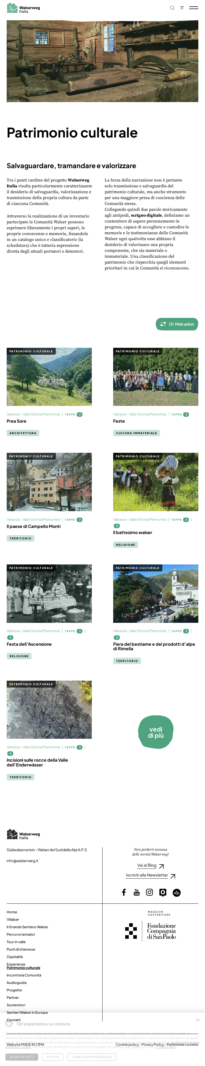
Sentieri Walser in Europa (27, 1012)
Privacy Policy (152, 1044)
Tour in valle (16, 942)
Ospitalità (15, 957)
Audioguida (16, 982)
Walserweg (23, 7)
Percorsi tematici (21, 934)
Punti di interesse (21, 949)
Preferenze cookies (182, 1044)
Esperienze (16, 964)
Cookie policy (127, 1044)
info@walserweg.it (22, 860)
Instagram (149, 892)
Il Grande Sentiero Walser (27, 927)
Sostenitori (16, 1005)
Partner (13, 997)
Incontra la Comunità (24, 975)
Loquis (177, 893)
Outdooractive (163, 893)
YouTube (136, 892)
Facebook (123, 892)
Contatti (14, 1020)
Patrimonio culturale (23, 968)
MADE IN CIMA (32, 1044)
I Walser (13, 919)
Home (12, 912)
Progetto (14, 990)
